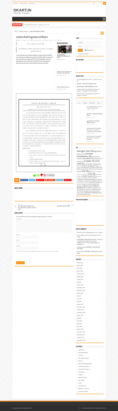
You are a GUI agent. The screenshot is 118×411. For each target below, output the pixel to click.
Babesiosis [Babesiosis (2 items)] (96, 157)
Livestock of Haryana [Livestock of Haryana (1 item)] (82, 184)
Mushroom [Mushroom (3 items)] (89, 186)
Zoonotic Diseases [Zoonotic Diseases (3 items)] (92, 193)
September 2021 (81, 290)
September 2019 (81, 340)
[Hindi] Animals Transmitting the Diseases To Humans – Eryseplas (94, 138)
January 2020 (80, 329)
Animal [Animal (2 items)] (82, 154)
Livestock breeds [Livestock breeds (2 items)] (95, 182)
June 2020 (79, 321)
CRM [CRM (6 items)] (80, 164)
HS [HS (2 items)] (100, 181)
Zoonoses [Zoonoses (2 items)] (81, 193)
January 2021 (80, 304)
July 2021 (79, 296)
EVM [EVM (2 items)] (79, 171)
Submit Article (23, 3)
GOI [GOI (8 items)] (91, 174)
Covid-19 (80, 355)
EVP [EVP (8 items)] (85, 171)
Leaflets (80, 374)
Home (15, 31)
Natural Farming (82, 377)
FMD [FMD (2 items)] (91, 171)
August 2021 (80, 293)
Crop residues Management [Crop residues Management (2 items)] (88, 166)
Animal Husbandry (23, 31)
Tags (98, 103)
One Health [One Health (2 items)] (89, 188)
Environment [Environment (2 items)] (86, 167)
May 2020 (79, 323)
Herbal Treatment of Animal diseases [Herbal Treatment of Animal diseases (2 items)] (87, 178)
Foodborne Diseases (83, 366)
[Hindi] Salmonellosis (63, 87)
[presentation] (29, 256)
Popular (85, 103)
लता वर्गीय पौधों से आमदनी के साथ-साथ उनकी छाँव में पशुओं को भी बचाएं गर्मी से (27, 207)
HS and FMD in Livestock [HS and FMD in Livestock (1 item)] (83, 182)
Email (18, 240)
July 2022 (79, 282)
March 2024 (80, 271)
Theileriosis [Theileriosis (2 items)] (96, 189)
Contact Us (31, 3)
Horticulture (81, 372)
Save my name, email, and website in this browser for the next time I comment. (38, 251)
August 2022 (80, 279)
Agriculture (81, 350)
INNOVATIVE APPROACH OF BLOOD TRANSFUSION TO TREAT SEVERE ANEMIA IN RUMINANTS (88, 243)
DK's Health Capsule (83, 358)
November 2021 (81, 287)
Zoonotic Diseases (83, 391)
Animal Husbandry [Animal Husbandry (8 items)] (85, 155)
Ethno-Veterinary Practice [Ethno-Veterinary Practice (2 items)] (93, 169)
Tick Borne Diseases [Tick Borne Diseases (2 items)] (84, 191)
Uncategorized (82, 386)
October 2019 (80, 337)
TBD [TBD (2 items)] (81, 189)
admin (19, 40)
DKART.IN (22, 10)
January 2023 (80, 276)
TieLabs (104, 408)
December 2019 (81, 332)
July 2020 (79, 318)
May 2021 (79, 301)
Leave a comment (49, 40)
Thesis (80, 383)
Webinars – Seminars (83, 388)
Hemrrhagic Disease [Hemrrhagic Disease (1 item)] (87, 178)
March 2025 (80, 265)
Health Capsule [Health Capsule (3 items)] (88, 176)
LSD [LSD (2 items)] (90, 184)
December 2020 (81, 307)
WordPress (91, 408)
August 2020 (80, 315)
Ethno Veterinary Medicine (85, 363)
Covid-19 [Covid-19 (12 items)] (92, 161)
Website (18, 245)
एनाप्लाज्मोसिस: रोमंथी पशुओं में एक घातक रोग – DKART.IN (89, 239)
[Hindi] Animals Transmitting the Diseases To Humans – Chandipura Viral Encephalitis (94, 130)
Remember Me (89, 50)
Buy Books (15, 3)
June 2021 (79, 298)
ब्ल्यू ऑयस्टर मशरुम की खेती (61, 205)
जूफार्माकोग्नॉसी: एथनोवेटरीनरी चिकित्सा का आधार (63, 56)
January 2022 (80, 285)
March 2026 (80, 262)
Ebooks (80, 361)
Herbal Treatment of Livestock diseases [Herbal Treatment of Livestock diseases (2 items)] (89, 180)
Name (18, 234)
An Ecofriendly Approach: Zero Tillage (92, 232)
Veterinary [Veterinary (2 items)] (95, 191)
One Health (81, 380)
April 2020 (79, 326)
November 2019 (81, 334)
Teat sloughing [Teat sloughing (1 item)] (88, 189)
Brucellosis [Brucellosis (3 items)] (88, 158)
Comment (18, 219)
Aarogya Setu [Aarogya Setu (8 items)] (85, 151)
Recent (79, 103)
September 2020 (81, 312)
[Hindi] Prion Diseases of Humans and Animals (64, 72)
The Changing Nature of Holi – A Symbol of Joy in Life (36, 24)
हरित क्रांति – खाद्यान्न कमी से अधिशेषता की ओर (86, 84)
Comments (92, 103)
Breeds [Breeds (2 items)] (80, 158)
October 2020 (80, 309)
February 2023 (80, 273)
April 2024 (79, 268)
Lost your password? (83, 54)
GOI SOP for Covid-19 (84, 369)
